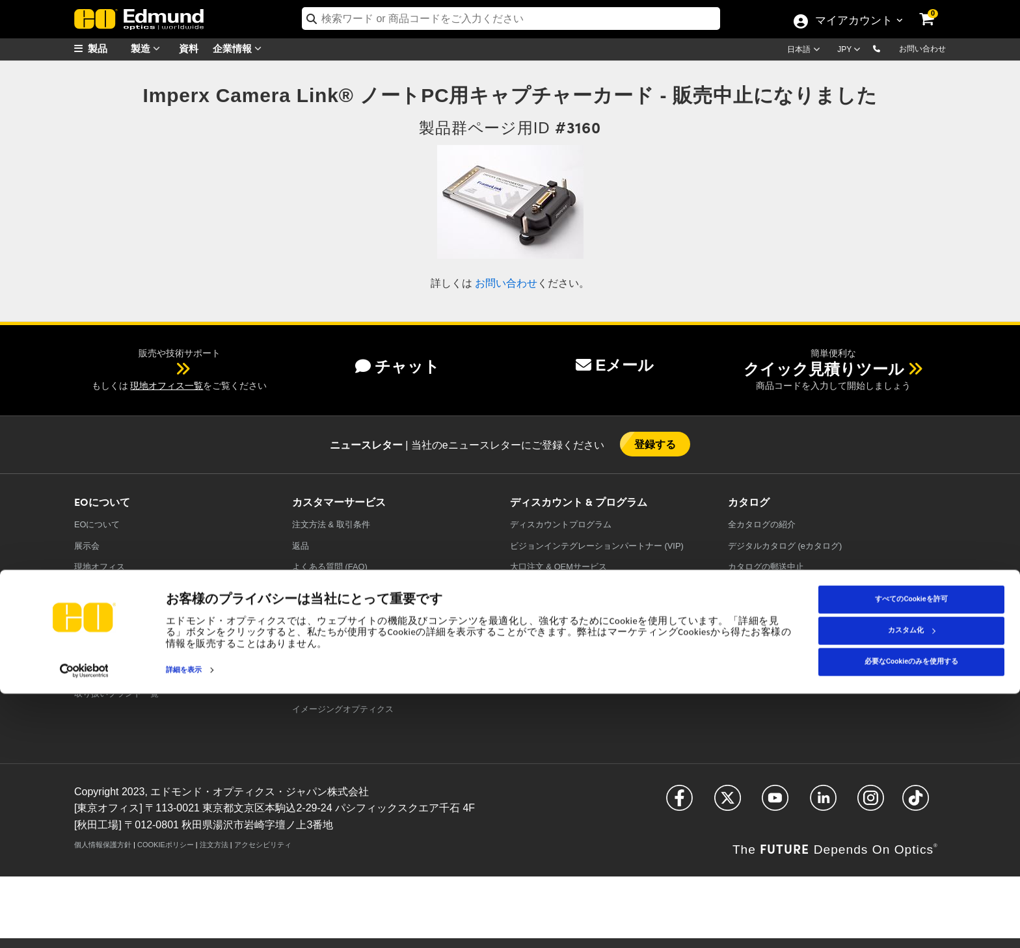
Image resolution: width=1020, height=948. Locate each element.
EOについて (97, 524)
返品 (300, 546)
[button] (887, 48)
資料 (188, 48)
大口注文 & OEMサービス (558, 567)
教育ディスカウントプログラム (569, 588)
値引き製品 (531, 609)
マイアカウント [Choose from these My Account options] (853, 21)
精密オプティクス (326, 646)
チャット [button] (397, 366)
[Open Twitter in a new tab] (727, 803)
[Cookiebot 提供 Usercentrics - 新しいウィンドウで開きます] (84, 924)
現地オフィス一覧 (166, 385)
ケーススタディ (103, 630)
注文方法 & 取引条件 (331, 524)
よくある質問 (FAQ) (330, 567)
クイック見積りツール (824, 369)
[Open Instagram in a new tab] (870, 803)
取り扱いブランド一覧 (116, 693)
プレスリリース (103, 609)
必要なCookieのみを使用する (911, 915)
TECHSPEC (99, 672)
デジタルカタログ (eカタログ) (785, 546)
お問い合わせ (922, 48)
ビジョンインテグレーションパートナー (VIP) (597, 546)
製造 (148, 48)
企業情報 (240, 48)
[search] (511, 18)
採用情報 (91, 588)
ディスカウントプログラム (560, 524)
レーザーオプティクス (334, 688)
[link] (935, 9)
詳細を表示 (184, 924)
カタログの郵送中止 (766, 567)
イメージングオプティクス (343, 709)
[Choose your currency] (851, 50)
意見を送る (313, 588)
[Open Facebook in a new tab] (679, 803)
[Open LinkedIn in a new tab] (823, 803)
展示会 (87, 546)
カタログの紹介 (762, 524)
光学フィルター (321, 667)
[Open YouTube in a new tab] (775, 803)
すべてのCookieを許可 (911, 853)
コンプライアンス (108, 651)
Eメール (615, 365)
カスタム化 (911, 884)
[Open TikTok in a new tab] (915, 803)
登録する (655, 444)
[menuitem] (106, 48)
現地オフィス (99, 567)
